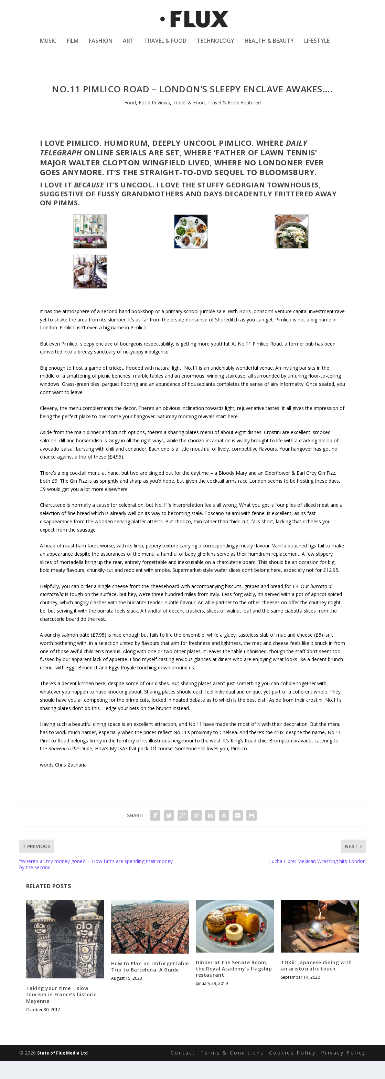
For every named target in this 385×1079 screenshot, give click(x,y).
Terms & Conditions (232, 1070)
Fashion (101, 46)
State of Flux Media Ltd (62, 1071)
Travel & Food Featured (234, 120)
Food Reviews (154, 120)
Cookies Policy (292, 1070)
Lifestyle (317, 46)
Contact (183, 1070)
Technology (215, 46)
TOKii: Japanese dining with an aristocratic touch (316, 983)
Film (72, 46)
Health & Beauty (269, 46)
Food (130, 120)
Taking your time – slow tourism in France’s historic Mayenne (61, 1012)
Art (128, 46)
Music (48, 46)
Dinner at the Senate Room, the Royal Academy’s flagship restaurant (234, 986)
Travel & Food (165, 46)
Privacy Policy (343, 1070)
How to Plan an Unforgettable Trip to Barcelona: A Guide (150, 984)
